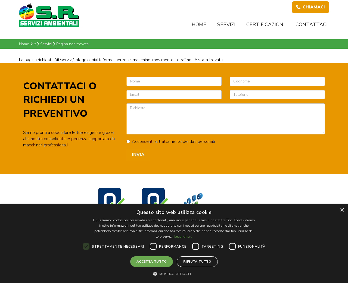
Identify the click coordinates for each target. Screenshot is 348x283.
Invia (138, 155)
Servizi (226, 24)
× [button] (342, 210)
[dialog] (174, 243)
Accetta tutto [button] (151, 261)
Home (199, 24)
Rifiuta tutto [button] (197, 261)
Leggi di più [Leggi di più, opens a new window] (183, 236)
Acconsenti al (170, 141)
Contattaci (312, 24)
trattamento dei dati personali (187, 141)
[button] (174, 273)
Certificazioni (265, 24)
